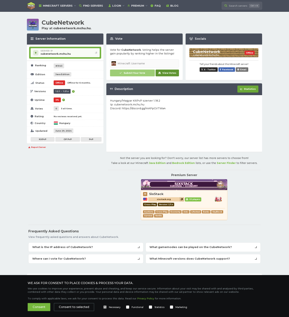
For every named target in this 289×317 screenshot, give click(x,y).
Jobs (185, 212)
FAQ (156, 5)
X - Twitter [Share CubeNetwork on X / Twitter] (210, 69)
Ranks (206, 212)
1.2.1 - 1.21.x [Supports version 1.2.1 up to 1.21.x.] (62, 91)
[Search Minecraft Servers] (242, 6)
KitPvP (42, 139)
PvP (91, 139)
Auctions (148, 212)
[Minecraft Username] (144, 63)
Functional (137, 307)
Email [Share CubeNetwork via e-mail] (243, 69)
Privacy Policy (145, 298)
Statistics (159, 307)
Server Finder (226, 163)
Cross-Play (162, 212)
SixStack (156, 194)
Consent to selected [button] (74, 307)
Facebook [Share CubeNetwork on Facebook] (227, 69)
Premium (136, 5)
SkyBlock (217, 212)
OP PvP (68, 139)
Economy (175, 212)
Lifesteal (195, 212)
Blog (172, 5)
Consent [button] (39, 307)
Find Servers (91, 5)
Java (62, 74)
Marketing (181, 307)
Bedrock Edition (183, 163)
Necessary (115, 307)
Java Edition (157, 163)
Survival (148, 216)
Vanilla (158, 216)
